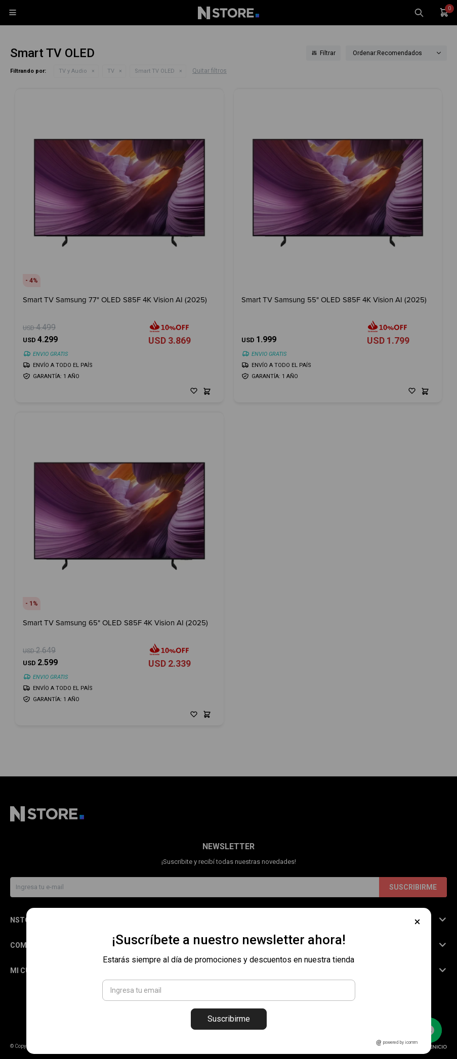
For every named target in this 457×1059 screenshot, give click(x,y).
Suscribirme (228, 1019)
